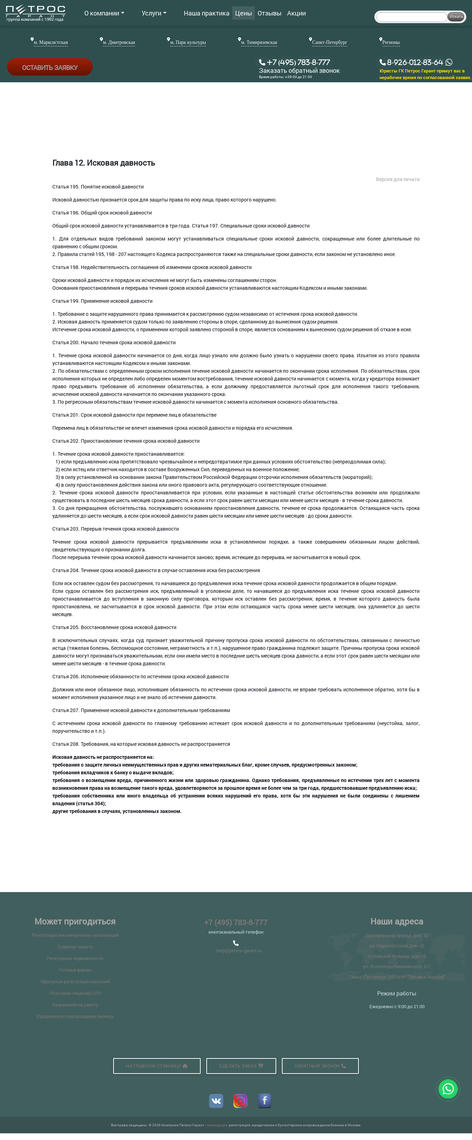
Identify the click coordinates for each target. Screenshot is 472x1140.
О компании (104, 13)
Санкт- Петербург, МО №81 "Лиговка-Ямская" (397, 977)
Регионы (391, 42)
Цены (220, 13)
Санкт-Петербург (329, 42)
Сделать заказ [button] (241, 1066)
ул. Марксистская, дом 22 (396, 945)
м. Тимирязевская (259, 42)
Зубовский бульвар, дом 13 (397, 956)
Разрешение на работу (75, 1004)
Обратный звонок (320, 1066)
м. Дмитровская (119, 42)
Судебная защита (75, 946)
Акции (273, 13)
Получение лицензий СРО (75, 993)
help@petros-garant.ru (238, 950)
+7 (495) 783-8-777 (235, 922)
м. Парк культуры (188, 42)
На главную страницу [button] (157, 1066)
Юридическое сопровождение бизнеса (75, 1016)
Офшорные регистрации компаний (75, 981)
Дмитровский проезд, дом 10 (397, 935)
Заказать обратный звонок (299, 70)
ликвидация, (218, 1125)
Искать (456, 16)
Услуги (142, 13)
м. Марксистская (51, 42)
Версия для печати (398, 179)
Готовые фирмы (75, 970)
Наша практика (183, 13)
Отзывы (246, 13)
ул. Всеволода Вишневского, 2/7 (397, 966)
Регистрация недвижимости (75, 958)
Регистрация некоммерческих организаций (75, 935)
